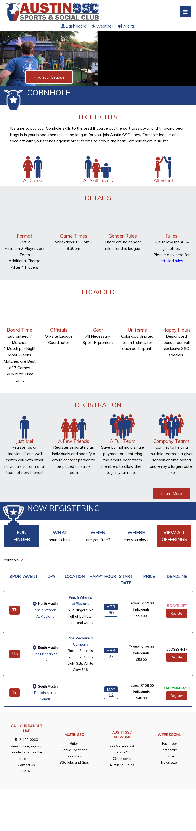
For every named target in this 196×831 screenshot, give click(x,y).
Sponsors (74, 756)
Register (176, 613)
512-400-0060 (26, 740)
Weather (102, 26)
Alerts (126, 26)
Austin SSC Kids (121, 765)
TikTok (169, 756)
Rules (74, 743)
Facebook (169, 743)
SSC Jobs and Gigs (74, 762)
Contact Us (26, 765)
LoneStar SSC (122, 752)
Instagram (170, 750)
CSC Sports (122, 758)
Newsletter (169, 762)
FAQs (26, 771)
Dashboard (74, 26)
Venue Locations (74, 750)
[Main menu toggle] (185, 11)
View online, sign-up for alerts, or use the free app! (26, 752)
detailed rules (171, 260)
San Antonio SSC (122, 746)
